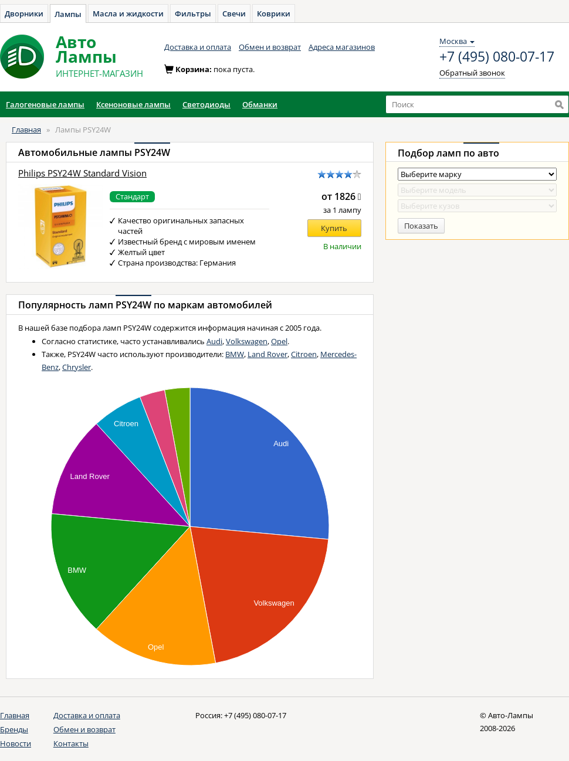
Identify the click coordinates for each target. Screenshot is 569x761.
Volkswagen (246, 341)
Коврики (273, 13)
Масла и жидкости (128, 13)
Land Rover (267, 354)
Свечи (234, 13)
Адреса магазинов (342, 47)
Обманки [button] (259, 104)
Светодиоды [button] (206, 104)
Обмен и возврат (270, 47)
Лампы (68, 14)
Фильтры (193, 13)
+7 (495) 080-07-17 (496, 56)
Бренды (14, 729)
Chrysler (76, 367)
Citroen (304, 354)
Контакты (71, 743)
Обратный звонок (472, 72)
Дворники (24, 13)
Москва (457, 41)
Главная (26, 129)
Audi (214, 341)
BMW (234, 354)
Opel (279, 341)
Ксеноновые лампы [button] (133, 104)
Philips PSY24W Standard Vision (82, 173)
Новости (15, 743)
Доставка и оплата (197, 47)
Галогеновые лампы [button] (45, 104)
